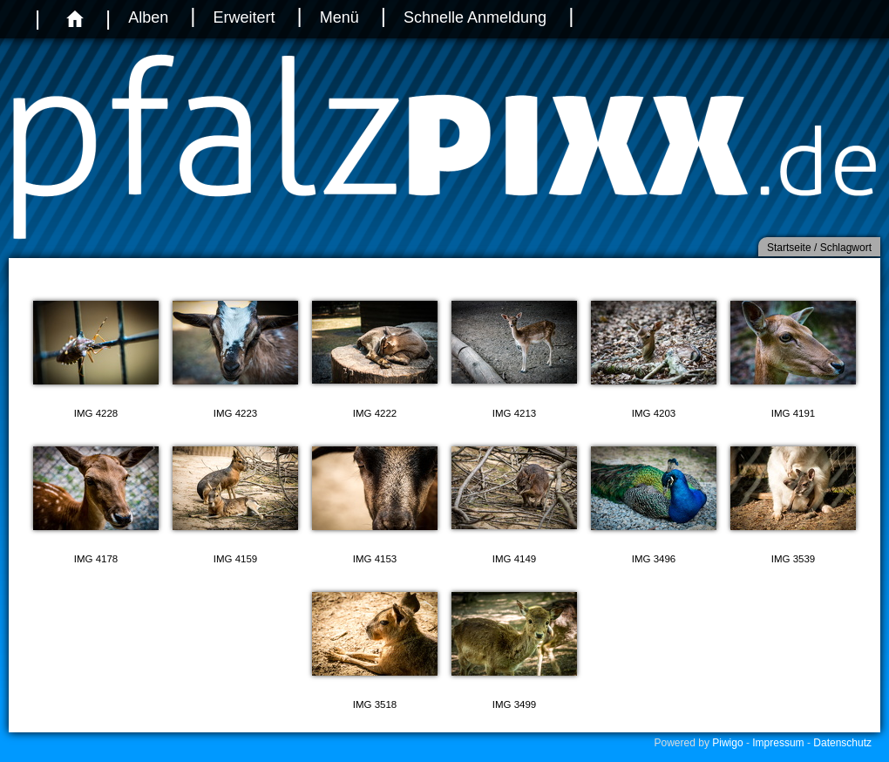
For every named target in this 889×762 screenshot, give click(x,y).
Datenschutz (842, 743)
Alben (148, 17)
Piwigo (727, 743)
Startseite (789, 248)
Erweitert (244, 17)
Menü (339, 17)
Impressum (778, 743)
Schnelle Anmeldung (475, 17)
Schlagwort (846, 248)
